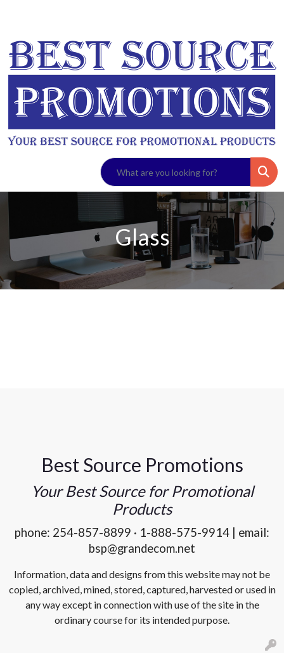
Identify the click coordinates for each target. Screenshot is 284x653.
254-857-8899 (92, 532)
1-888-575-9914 (184, 532)
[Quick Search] (175, 172)
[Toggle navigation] (19, 172)
